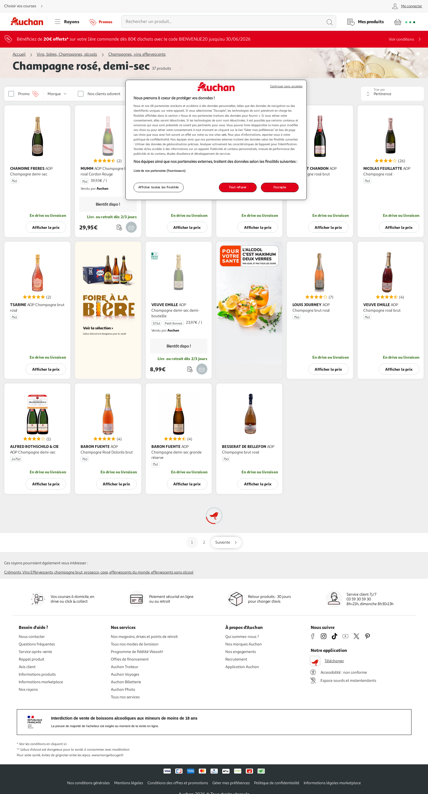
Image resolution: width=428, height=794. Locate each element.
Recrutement (236, 659)
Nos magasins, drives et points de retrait (144, 636)
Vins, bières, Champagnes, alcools (67, 54)
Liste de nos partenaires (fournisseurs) (160, 171)
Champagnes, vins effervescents (137, 54)
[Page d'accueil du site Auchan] (28, 22)
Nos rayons (28, 689)
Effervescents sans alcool (172, 572)
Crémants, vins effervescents (28, 572)
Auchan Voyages (125, 674)
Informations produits (37, 674)
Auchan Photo (123, 689)
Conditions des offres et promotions (178, 783)
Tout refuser (238, 187)
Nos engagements (240, 651)
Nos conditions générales (88, 783)
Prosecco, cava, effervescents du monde (117, 572)
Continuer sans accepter (286, 86)
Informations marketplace (41, 682)
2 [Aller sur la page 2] (204, 542)
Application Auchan (242, 666)
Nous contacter (32, 636)
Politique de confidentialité (276, 783)
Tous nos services (125, 697)
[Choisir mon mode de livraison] (25, 6)
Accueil (19, 54)
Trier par (379, 89)
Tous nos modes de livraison (134, 644)
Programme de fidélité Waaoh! (137, 651)
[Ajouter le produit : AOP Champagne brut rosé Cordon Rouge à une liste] (119, 227)
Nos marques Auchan (243, 644)
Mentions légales (128, 783)
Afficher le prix (46, 227)
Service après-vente (35, 651)
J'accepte (279, 187)
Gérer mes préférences (231, 783)
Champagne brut (68, 572)
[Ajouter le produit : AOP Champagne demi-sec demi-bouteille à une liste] (190, 369)
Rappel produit (31, 659)
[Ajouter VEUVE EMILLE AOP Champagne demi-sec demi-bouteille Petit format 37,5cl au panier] (201, 369)
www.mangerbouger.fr (107, 755)
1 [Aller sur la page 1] (192, 542)
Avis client (27, 666)
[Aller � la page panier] (405, 22)
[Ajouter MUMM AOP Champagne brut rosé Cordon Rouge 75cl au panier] (131, 227)
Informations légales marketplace (332, 783)
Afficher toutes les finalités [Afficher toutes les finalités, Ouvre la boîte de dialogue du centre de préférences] (158, 187)
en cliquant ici (56, 744)
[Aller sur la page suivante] (226, 542)
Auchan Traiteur (124, 666)
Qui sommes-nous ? (242, 636)
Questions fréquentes (37, 644)
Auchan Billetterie (126, 682)
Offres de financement (130, 659)
